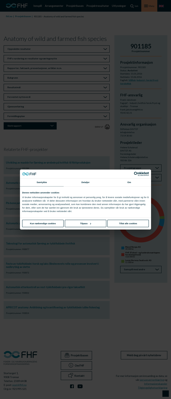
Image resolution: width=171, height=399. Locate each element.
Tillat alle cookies (128, 223)
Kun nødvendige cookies (43, 223)
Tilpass (85, 223)
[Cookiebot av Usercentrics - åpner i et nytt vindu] (136, 174)
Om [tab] (129, 182)
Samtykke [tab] (42, 182)
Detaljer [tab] (85, 182)
